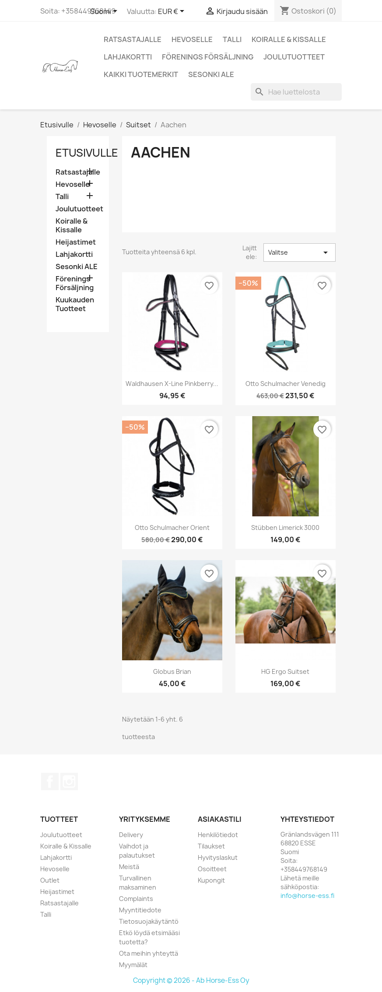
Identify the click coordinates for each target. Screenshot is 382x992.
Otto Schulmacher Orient (172, 527)
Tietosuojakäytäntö (149, 921)
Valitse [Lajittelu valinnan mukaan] (299, 252)
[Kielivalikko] (105, 12)
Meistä (129, 866)
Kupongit (211, 880)
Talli (232, 39)
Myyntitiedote (140, 910)
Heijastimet (76, 242)
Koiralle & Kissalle (289, 39)
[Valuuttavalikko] (172, 12)
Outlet (50, 880)
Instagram (69, 781)
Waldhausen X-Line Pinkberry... (172, 383)
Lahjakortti (128, 57)
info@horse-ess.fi (307, 895)
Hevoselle (192, 39)
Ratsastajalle (132, 39)
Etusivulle (87, 152)
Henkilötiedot (218, 835)
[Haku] (296, 92)
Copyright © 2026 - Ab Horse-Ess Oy (191, 980)
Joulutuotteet (294, 57)
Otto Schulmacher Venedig (285, 383)
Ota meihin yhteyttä (148, 953)
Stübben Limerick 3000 (285, 527)
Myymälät (133, 964)
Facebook (50, 781)
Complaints (136, 898)
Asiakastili (220, 819)
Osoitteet (212, 869)
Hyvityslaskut (218, 857)
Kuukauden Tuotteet (75, 304)
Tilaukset (211, 846)
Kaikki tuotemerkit (141, 74)
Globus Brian (172, 671)
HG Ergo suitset (285, 671)
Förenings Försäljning (207, 57)
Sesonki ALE (211, 74)
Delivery (131, 835)
